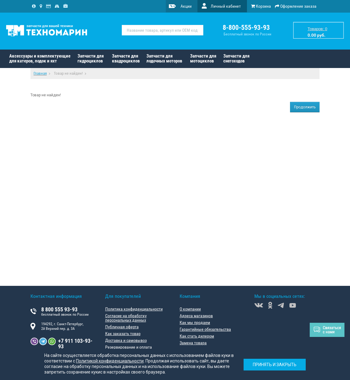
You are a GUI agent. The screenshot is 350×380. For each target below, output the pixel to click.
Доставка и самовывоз (126, 340)
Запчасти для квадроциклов (126, 58)
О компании (190, 309)
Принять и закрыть (274, 364)
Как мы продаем (195, 322)
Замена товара (193, 343)
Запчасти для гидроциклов (91, 58)
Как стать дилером (197, 336)
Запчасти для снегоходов (236, 58)
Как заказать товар (123, 333)
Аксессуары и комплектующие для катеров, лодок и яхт (39, 58)
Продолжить (305, 107)
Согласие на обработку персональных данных (126, 318)
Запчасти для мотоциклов (203, 58)
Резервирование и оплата (128, 347)
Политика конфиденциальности (134, 309)
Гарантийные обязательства (205, 329)
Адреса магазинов (196, 316)
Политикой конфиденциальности (110, 360)
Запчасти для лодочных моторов (164, 58)
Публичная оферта (122, 327)
